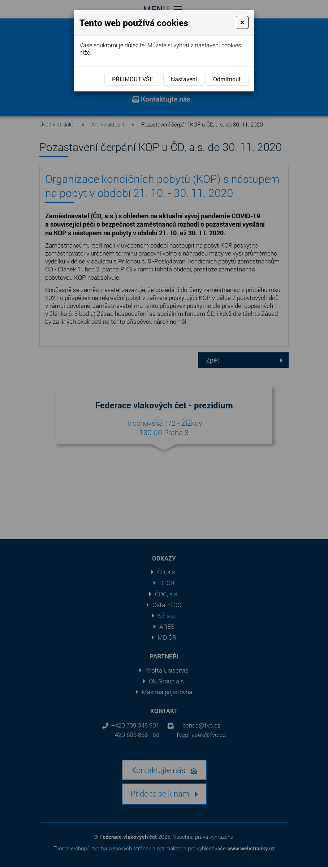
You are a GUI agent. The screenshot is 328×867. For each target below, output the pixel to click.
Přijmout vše (132, 79)
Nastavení (184, 79)
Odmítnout (227, 79)
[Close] (242, 22)
